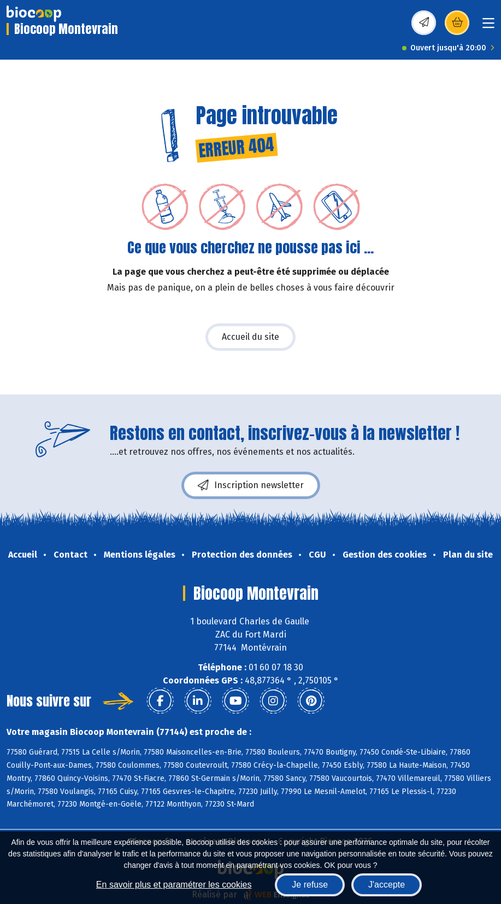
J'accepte (386, 884)
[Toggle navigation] (488, 26)
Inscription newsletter (251, 485)
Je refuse (310, 884)
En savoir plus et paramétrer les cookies (174, 884)
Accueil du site (250, 337)
